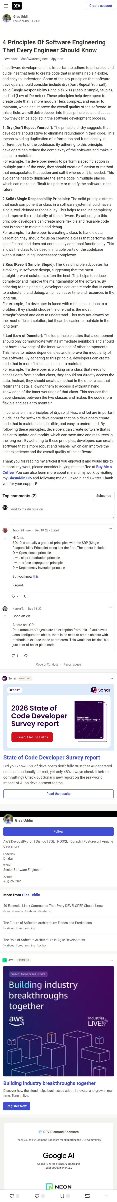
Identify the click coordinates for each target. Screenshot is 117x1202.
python (57, 58)
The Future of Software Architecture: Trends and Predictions (58, 926)
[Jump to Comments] (39, 1196)
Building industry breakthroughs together (49, 1083)
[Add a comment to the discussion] (61, 512)
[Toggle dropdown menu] (110, 528)
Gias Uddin (21, 17)
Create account (100, 6)
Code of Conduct (47, 664)
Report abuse (72, 664)
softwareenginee (34, 58)
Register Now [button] (17, 1106)
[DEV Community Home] (17, 6)
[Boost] (87, 1196)
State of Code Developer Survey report (51, 757)
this (36, 577)
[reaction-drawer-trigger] (14, 1196)
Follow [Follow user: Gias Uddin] (58, 831)
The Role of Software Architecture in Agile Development (58, 943)
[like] (15, 596)
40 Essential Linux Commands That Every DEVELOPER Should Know (58, 909)
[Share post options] (106, 1196)
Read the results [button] (58, 794)
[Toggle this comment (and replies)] (5, 538)
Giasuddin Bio (21, 478)
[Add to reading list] (65, 1196)
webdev (11, 58)
